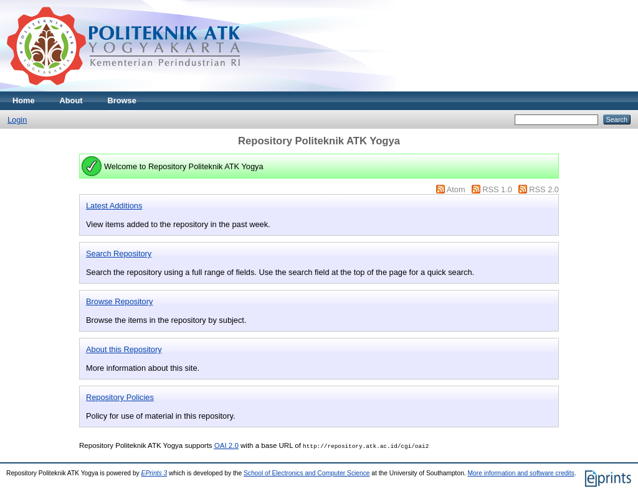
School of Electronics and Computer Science (307, 473)
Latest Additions (114, 205)
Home (23, 100)
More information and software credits (521, 473)
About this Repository (124, 349)
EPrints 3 (154, 473)
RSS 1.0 (497, 189)
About (71, 100)
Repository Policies (120, 397)
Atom (456, 189)
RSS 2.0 (544, 189)
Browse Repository (119, 301)
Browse (122, 100)
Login (17, 119)
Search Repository (118, 253)
